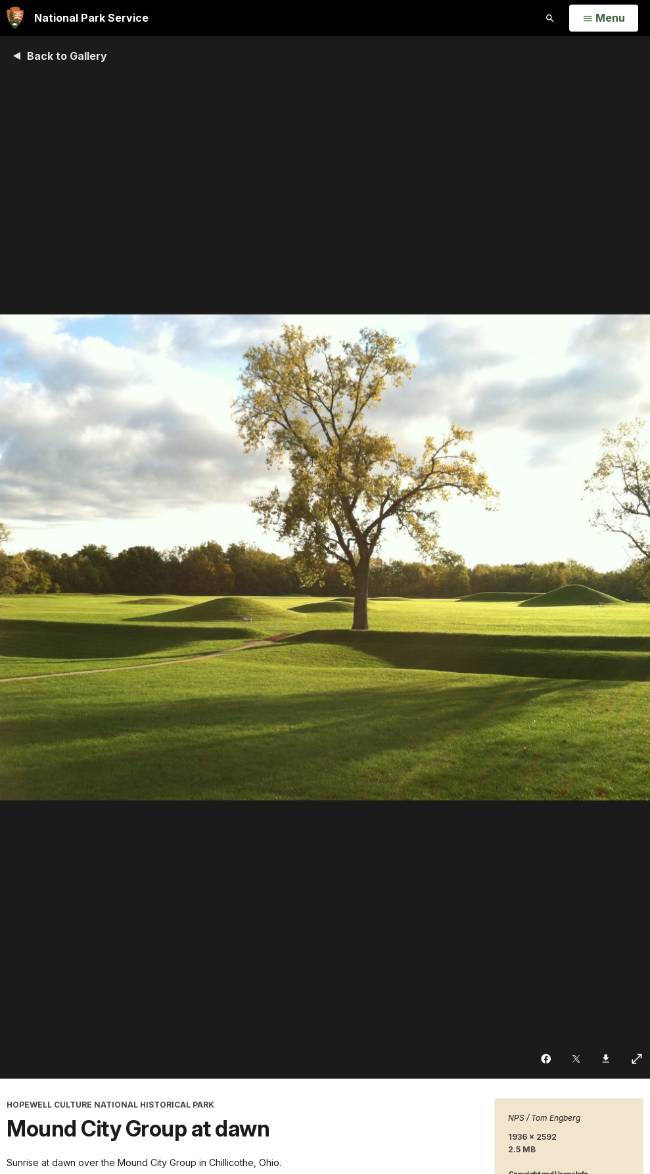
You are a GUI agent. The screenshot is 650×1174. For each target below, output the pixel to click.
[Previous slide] (24, 557)
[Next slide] (625, 557)
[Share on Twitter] (577, 1059)
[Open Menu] (603, 18)
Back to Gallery (67, 55)
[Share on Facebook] (547, 1059)
